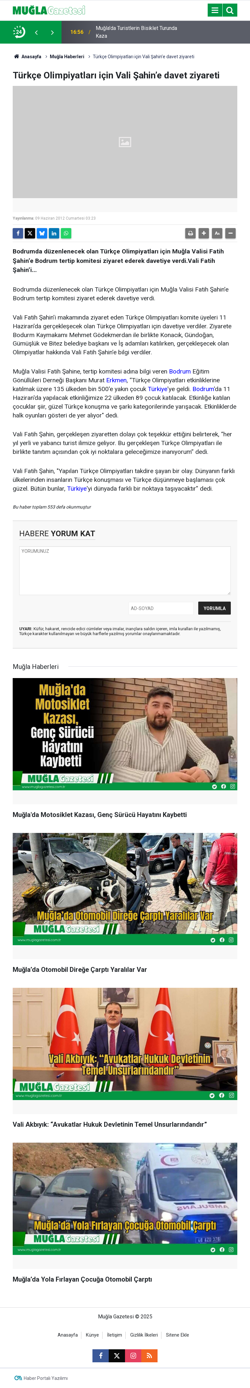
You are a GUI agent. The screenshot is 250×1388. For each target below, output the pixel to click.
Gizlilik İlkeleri (144, 1335)
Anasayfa (27, 56)
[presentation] (36, 32)
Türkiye (157, 389)
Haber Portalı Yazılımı (46, 1378)
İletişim (114, 1335)
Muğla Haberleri (67, 56)
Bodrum (180, 371)
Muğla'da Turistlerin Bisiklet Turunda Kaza (136, 32)
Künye (92, 1335)
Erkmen (116, 380)
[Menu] (215, 10)
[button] (204, 233)
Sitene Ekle (177, 1335)
